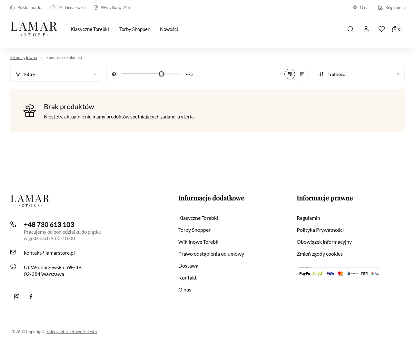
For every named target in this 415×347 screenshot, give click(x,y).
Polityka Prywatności (320, 230)
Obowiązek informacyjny (324, 242)
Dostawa (188, 265)
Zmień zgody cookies (320, 253)
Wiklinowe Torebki (199, 242)
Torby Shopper (194, 230)
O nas (362, 7)
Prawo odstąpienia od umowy (211, 253)
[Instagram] (16, 296)
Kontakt (187, 277)
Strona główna (23, 57)
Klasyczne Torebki (198, 218)
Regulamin (391, 7)
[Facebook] (31, 296)
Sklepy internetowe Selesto (71, 331)
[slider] (161, 74)
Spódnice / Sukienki (64, 57)
